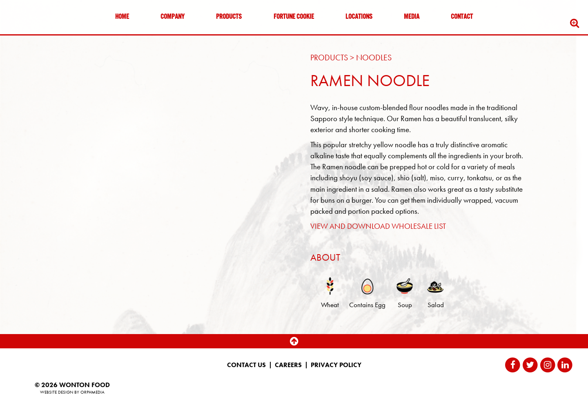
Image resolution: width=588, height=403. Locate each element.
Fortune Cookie (294, 17)
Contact (462, 17)
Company (172, 17)
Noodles (374, 57)
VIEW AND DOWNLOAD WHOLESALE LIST (378, 226)
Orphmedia (92, 392)
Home (122, 17)
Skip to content (30, 37)
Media (411, 17)
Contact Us (246, 365)
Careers (288, 365)
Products (229, 17)
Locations (358, 17)
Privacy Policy (336, 365)
